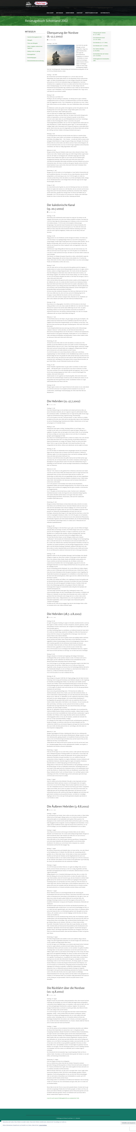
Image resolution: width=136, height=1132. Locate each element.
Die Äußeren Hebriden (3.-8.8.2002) (68, 806)
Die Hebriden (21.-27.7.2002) (63, 401)
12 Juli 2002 (52, 39)
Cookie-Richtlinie (43, 1125)
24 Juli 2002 (52, 404)
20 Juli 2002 (52, 212)
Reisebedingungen (31, 57)
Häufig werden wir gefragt (33, 51)
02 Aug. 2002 (52, 617)
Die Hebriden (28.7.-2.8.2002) (64, 614)
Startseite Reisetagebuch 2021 (34, 37)
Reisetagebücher (31, 54)
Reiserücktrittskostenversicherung (35, 60)
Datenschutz (105, 13)
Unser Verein (70, 13)
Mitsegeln (59, 13)
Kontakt (80, 13)
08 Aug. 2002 (52, 810)
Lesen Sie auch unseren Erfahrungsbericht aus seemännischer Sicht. (63, 1098)
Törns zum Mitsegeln (32, 43)
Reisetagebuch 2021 (91, 13)
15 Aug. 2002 (52, 995)
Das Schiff (50, 13)
